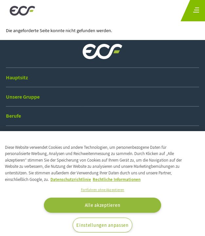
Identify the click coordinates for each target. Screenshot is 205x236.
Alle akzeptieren (103, 205)
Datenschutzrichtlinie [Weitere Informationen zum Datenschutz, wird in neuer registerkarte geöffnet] (70, 179)
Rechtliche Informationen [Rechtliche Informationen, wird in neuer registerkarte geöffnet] (116, 179)
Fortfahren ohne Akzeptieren (102, 189)
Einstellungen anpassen (102, 225)
